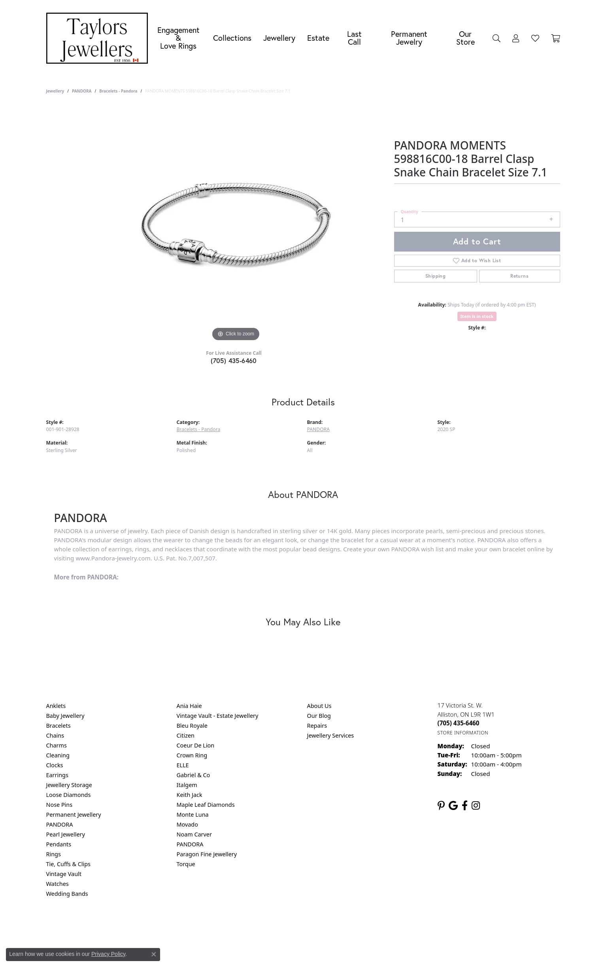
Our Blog (319, 715)
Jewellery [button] (279, 37)
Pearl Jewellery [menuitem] (65, 834)
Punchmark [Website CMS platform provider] (317, 951)
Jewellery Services (330, 735)
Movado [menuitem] (187, 824)
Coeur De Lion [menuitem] (196, 745)
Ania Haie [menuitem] (189, 706)
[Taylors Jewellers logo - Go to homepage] (99, 38)
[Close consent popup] (153, 954)
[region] (236, 224)
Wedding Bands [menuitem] (67, 893)
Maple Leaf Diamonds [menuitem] (206, 804)
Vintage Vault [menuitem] (63, 874)
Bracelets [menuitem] (58, 725)
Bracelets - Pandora (118, 91)
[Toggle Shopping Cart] (555, 38)
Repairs (317, 725)
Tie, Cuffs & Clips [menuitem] (68, 864)
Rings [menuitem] (53, 854)
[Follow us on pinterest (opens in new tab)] (441, 805)
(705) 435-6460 (234, 360)
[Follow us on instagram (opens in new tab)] (476, 805)
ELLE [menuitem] (183, 765)
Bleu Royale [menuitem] (192, 725)
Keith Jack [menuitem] (189, 795)
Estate (318, 37)
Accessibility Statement (369, 925)
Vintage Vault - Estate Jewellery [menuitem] (218, 715)
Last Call (354, 37)
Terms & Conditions (311, 925)
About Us (319, 706)
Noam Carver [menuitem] (194, 834)
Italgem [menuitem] (187, 785)
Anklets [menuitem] (56, 706)
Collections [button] (232, 37)
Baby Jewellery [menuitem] (65, 715)
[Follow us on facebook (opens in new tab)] (465, 805)
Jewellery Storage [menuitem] (69, 785)
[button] (496, 38)
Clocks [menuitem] (54, 765)
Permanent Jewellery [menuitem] (73, 814)
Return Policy (224, 925)
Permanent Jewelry (409, 37)
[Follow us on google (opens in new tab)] (453, 805)
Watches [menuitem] (57, 884)
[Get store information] (463, 732)
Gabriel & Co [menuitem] (193, 775)
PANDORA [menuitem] (59, 824)
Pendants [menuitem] (59, 844)
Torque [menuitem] (186, 864)
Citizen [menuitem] (186, 735)
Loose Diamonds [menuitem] (68, 795)
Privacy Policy (264, 925)
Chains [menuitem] (55, 735)
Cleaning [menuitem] (58, 755)
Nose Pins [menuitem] (59, 804)
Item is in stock (477, 316)
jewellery (55, 91)
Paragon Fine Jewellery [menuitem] (207, 854)
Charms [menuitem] (56, 745)
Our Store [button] (465, 37)
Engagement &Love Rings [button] (178, 38)
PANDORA (81, 91)
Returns (519, 276)
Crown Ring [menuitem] (192, 755)
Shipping (435, 276)
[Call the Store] (459, 723)
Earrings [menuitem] (57, 775)
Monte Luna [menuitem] (193, 814)
